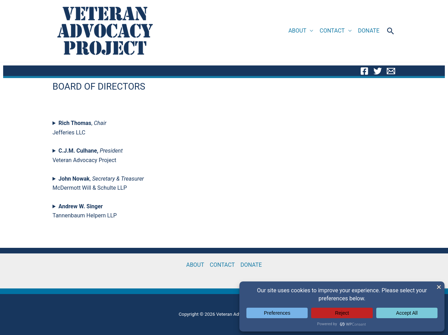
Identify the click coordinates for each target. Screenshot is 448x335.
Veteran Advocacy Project (87, 155)
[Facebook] (364, 71)
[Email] (391, 71)
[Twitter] (377, 71)
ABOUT (297, 30)
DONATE (368, 30)
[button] (391, 31)
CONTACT (332, 30)
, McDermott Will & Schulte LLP (98, 183)
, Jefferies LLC (79, 127)
